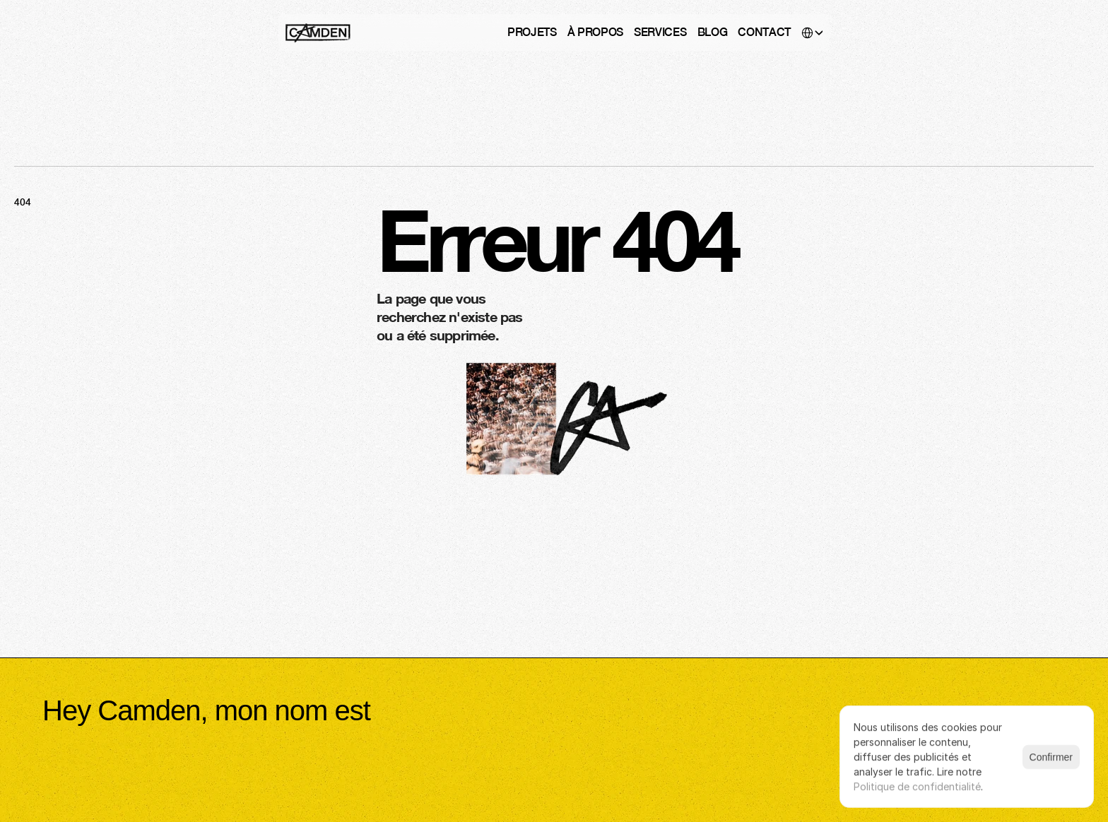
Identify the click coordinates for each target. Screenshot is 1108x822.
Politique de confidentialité (917, 786)
